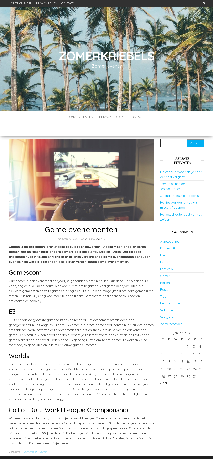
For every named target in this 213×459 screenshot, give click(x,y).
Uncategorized (171, 291)
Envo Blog (135, 450)
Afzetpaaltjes (170, 229)
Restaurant (168, 277)
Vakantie (166, 298)
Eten (163, 243)
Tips (163, 284)
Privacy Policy (46, 3)
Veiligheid (167, 305)
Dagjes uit (167, 236)
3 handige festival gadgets (179, 183)
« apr (163, 370)
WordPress (106, 450)
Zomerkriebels (106, 56)
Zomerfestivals (171, 311)
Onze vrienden (21, 3)
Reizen (165, 270)
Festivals (166, 256)
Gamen (43, 439)
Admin (100, 226)
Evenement (30, 439)
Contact (67, 3)
